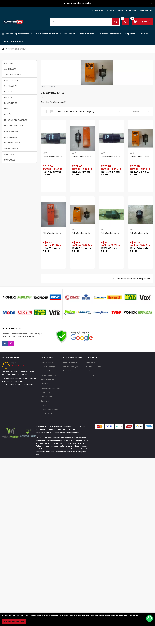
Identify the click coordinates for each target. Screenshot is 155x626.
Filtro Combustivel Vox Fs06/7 (115, 233)
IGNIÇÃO (7, 114)
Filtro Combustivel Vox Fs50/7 (56, 157)
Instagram (11, 420)
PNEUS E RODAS (11, 131)
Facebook (5, 420)
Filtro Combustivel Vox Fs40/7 (115, 157)
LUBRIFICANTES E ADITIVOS (15, 120)
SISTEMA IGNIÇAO (11, 148)
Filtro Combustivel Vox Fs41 (55, 309)
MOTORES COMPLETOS (13, 126)
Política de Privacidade (49, 447)
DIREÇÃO (8, 92)
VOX (43, 97)
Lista (51, 111)
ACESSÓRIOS (9, 63)
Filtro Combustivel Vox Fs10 (84, 309)
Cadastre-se (98, 10)
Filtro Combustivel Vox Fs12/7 (56, 233)
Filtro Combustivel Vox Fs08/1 (85, 157)
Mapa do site (68, 447)
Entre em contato (47, 490)
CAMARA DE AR (10, 86)
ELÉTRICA (8, 97)
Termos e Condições (48, 451)
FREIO (6, 109)
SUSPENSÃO (9, 154)
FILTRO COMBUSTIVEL (17, 49)
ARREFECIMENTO (11, 80)
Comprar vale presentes (50, 486)
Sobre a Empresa (47, 439)
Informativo (90, 451)
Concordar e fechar (14, 621)
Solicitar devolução (70, 443)
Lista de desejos (92, 447)
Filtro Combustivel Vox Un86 (85, 233)
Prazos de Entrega (48, 443)
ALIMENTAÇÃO (10, 69)
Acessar (110, 10)
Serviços (44, 482)
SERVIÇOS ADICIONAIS (13, 143)
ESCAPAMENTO (10, 103)
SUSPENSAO (9, 160)
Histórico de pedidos (93, 443)
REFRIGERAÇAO (10, 137)
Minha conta (90, 439)
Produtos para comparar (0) (53, 102)
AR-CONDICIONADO (12, 75)
